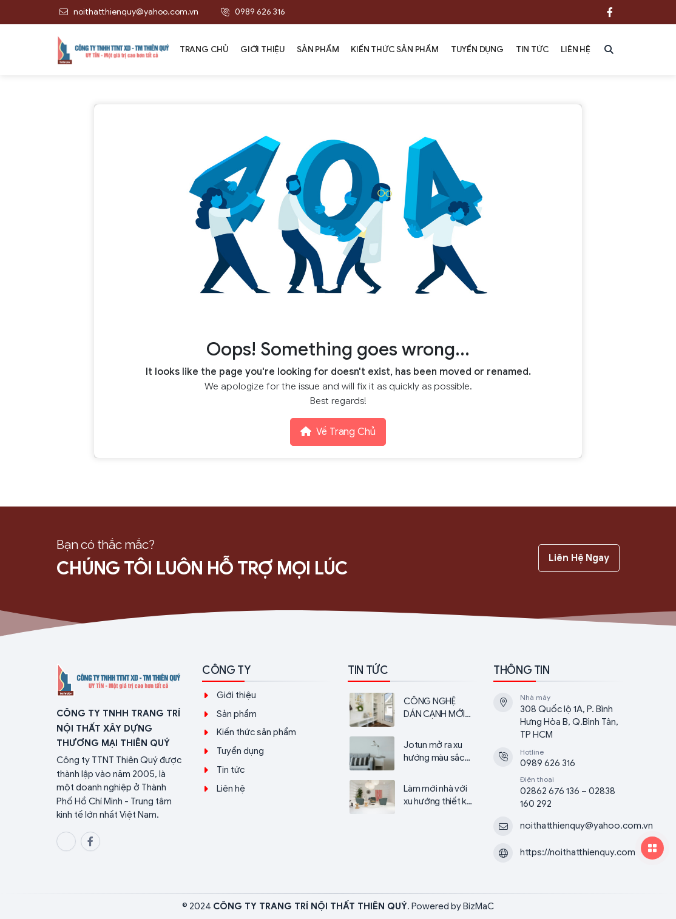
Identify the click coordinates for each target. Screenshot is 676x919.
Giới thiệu (236, 695)
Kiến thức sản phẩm (256, 732)
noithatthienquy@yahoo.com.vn (586, 825)
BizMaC (478, 906)
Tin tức (231, 769)
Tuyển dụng (240, 751)
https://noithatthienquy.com (577, 852)
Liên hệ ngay (579, 558)
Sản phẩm (237, 714)
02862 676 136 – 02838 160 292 (567, 797)
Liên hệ (231, 788)
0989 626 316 (547, 763)
